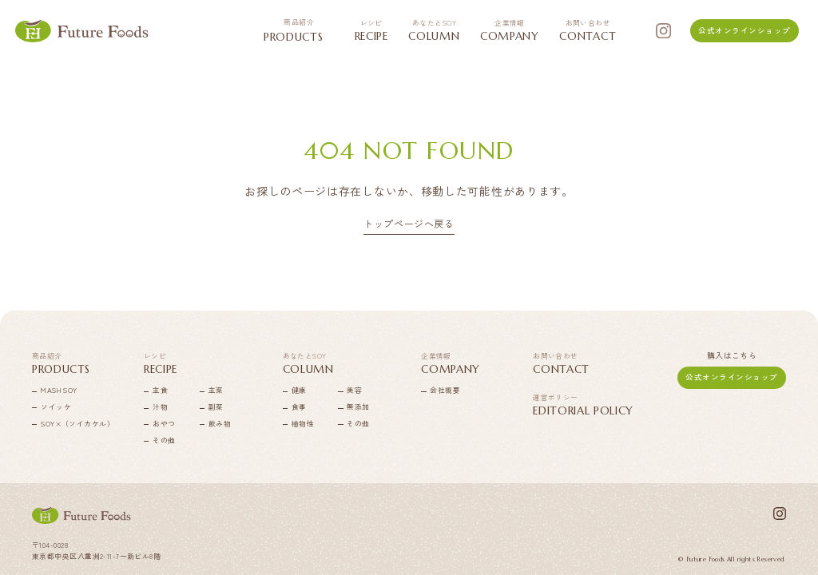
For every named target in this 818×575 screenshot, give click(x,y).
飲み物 (219, 423)
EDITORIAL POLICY (583, 405)
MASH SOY (59, 390)
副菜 (216, 407)
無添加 (358, 407)
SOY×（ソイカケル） (62, 423)
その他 (164, 440)
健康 (299, 390)
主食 (160, 390)
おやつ (164, 423)
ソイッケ (56, 407)
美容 (354, 390)
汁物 (160, 407)
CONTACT (587, 30)
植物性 (303, 423)
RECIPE (371, 30)
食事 (299, 407)
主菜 (216, 390)
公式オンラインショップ (744, 30)
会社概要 (445, 390)
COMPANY (509, 30)
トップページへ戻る (408, 224)
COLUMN (433, 30)
